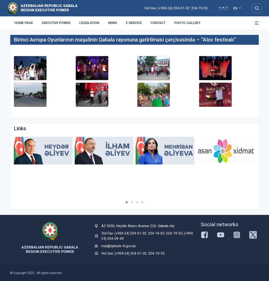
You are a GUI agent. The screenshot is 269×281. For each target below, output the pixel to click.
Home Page (23, 23)
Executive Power (56, 23)
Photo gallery (187, 23)
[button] (126, 202)
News (112, 23)
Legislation (89, 23)
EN (235, 8)
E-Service (134, 23)
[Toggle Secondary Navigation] (257, 23)
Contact (158, 23)
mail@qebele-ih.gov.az (118, 246)
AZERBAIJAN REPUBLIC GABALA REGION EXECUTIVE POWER (49, 7)
